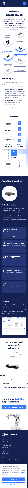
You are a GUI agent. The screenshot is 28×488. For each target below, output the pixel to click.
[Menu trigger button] (24, 3)
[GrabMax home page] (3, 3)
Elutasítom (14, 484)
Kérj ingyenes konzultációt (14, 407)
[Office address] (11, 459)
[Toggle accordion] (14, 236)
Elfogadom (14, 479)
